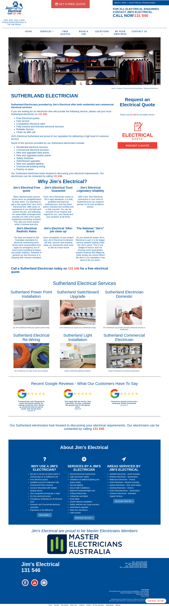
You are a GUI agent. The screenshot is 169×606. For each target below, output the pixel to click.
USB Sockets (75, 513)
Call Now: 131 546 (156, 601)
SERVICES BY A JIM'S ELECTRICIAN (84, 467)
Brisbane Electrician (118, 477)
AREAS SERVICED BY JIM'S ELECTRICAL (124, 467)
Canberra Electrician (118, 493)
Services (46, 31)
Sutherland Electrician (151, 88)
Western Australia (132, 482)
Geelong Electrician (118, 488)
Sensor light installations (80, 488)
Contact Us (139, 31)
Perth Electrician (116, 482)
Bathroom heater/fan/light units (82, 491)
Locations (102, 32)
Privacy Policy (145, 596)
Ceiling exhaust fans (78, 493)
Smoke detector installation (81, 502)
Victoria (132, 479)
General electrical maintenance (82, 474)
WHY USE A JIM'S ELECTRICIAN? (44, 467)
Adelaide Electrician (118, 474)
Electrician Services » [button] (84, 518)
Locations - (82, 605)
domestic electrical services (133, 328)
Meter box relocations (79, 510)
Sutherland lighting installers (80, 371)
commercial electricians (131, 371)
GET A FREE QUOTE (70, 4)
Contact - (89, 605)
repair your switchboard (82, 328)
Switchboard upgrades (79, 507)
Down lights (74, 499)
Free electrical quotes (39, 479)
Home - (51, 605)
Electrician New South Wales (133, 88)
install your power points (36, 328)
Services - (57, 605)
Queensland (133, 477)
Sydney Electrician (117, 485)
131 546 (42, 114)
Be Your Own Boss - (99, 605)
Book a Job (83, 32)
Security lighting (76, 485)
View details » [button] (44, 515)
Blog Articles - (110, 605)
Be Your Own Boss (120, 32)
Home (28, 31)
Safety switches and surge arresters (84, 504)
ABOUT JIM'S (120, 3)
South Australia (133, 474)
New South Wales (133, 485)
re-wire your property (40, 371)
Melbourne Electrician (118, 479)
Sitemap (118, 605)
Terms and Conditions (142, 594)
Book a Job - (74, 605)
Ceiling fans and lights (79, 496)
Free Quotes (65, 32)
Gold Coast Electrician (119, 491)
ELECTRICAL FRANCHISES (142, 3)
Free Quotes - (65, 605)
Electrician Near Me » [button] (124, 501)
